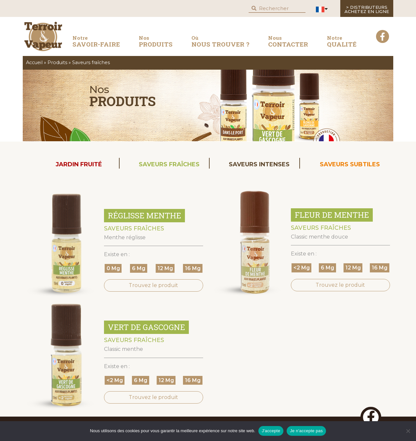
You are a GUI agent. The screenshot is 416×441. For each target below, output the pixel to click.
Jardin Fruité (79, 164)
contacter (288, 41)
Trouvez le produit (153, 285)
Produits (57, 62)
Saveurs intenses (259, 164)
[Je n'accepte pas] (408, 431)
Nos (99, 89)
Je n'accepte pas (306, 430)
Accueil (34, 62)
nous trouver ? (220, 41)
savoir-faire (96, 42)
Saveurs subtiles (350, 164)
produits (156, 41)
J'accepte (271, 430)
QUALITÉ (342, 41)
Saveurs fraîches (169, 164)
